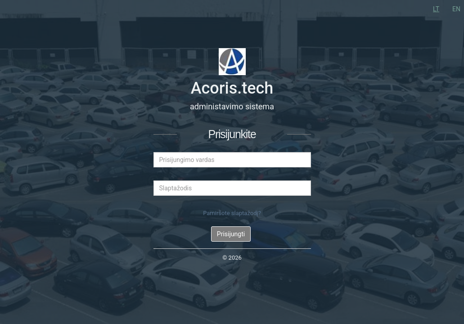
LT (436, 9)
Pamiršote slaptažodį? (232, 213)
